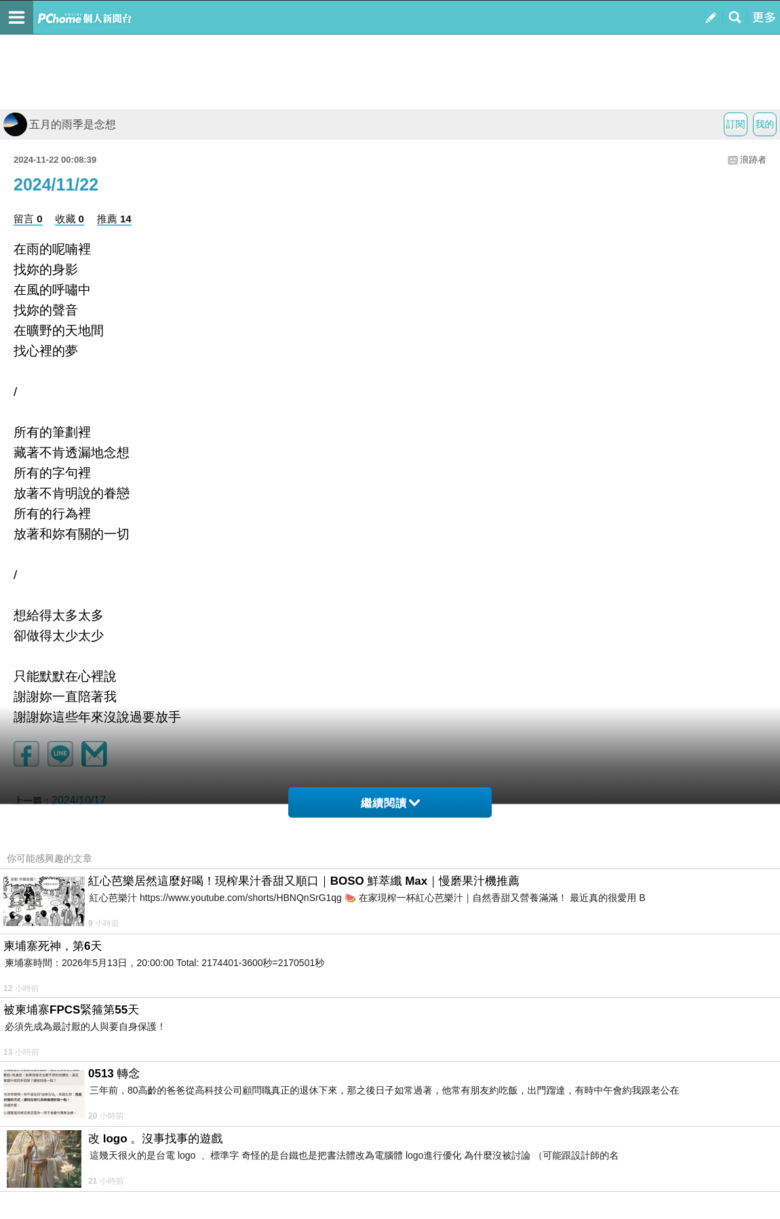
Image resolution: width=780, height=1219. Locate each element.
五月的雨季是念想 (59, 124)
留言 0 (28, 218)
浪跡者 (753, 160)
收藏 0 (69, 218)
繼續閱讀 (390, 803)
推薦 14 (114, 218)
